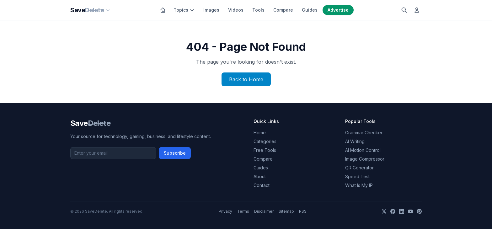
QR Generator (359, 167)
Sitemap (286, 211)
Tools (258, 10)
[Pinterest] (419, 211)
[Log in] (417, 10)
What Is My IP (359, 185)
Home (260, 132)
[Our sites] (107, 10)
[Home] (162, 10)
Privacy (225, 211)
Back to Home (246, 79)
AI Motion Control (363, 150)
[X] (384, 211)
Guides (310, 10)
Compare (283, 10)
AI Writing (355, 141)
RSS (303, 211)
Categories (265, 141)
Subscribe (175, 153)
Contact (262, 185)
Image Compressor (364, 159)
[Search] (404, 10)
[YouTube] (410, 211)
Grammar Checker (363, 132)
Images (211, 10)
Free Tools (265, 150)
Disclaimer (264, 211)
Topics (184, 10)
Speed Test (357, 176)
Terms (243, 211)
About (260, 176)
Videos (235, 10)
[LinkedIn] (401, 211)
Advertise (338, 10)
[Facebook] (392, 211)
